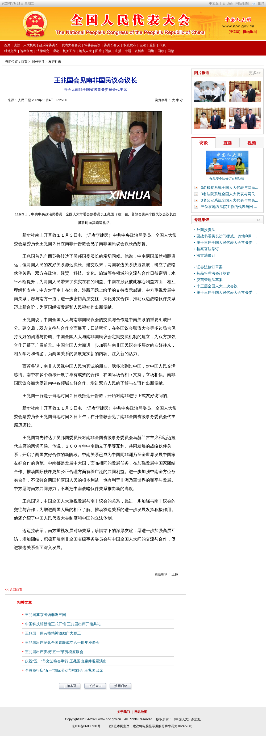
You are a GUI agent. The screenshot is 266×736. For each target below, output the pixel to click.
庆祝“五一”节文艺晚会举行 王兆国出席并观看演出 (66, 661)
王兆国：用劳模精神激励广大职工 (53, 633)
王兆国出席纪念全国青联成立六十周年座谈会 (62, 642)
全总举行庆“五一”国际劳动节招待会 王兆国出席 (64, 670)
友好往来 (54, 61)
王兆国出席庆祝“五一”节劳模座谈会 (54, 652)
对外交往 (38, 61)
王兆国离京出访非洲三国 (45, 614)
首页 (24, 61)
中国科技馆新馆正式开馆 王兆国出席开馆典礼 (63, 624)
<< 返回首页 (13, 590)
